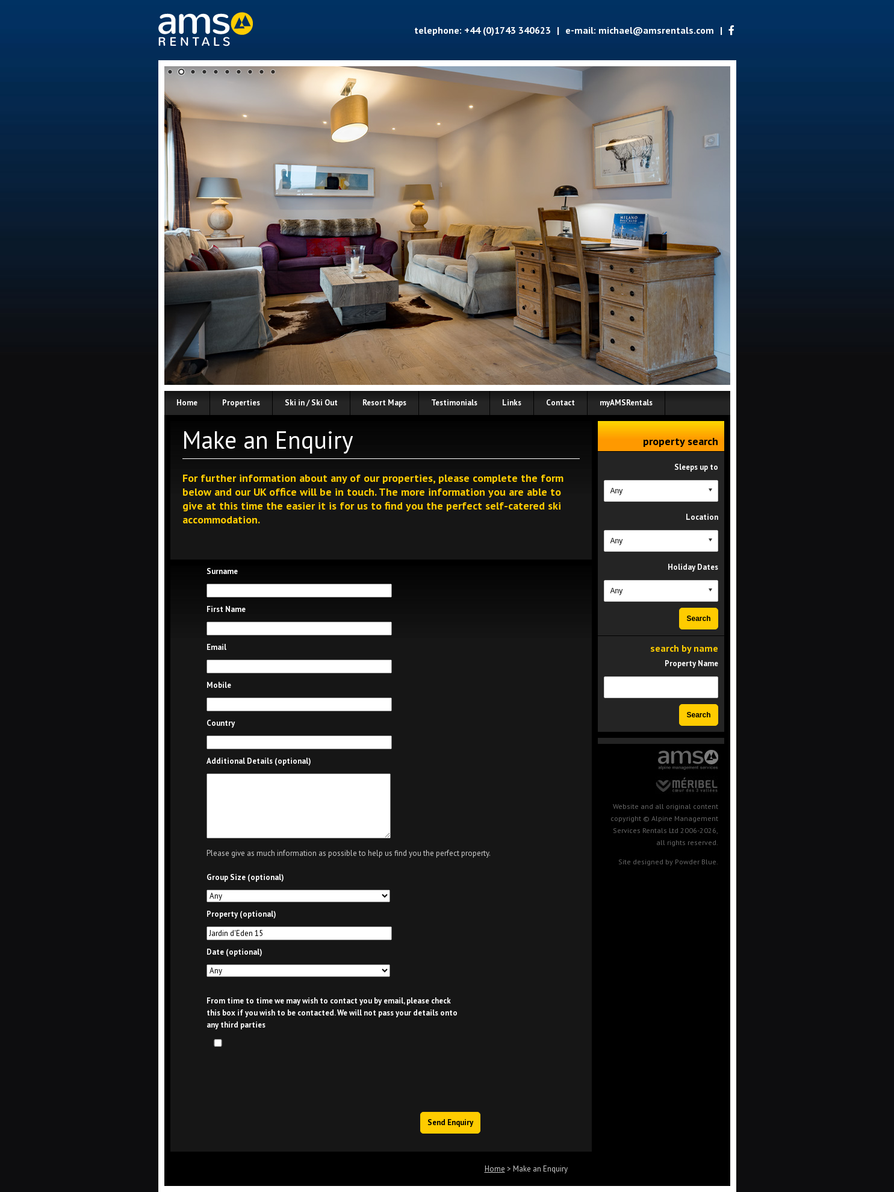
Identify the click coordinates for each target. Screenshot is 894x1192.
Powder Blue (695, 861)
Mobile (218, 685)
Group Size (245, 877)
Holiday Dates (693, 567)
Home (495, 1169)
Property (241, 914)
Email (216, 647)
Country (220, 723)
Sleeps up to (696, 467)
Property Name (691, 663)
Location (702, 517)
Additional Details (258, 761)
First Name (226, 609)
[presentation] (390, 1076)
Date (234, 952)
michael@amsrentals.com (656, 30)
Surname (222, 571)
